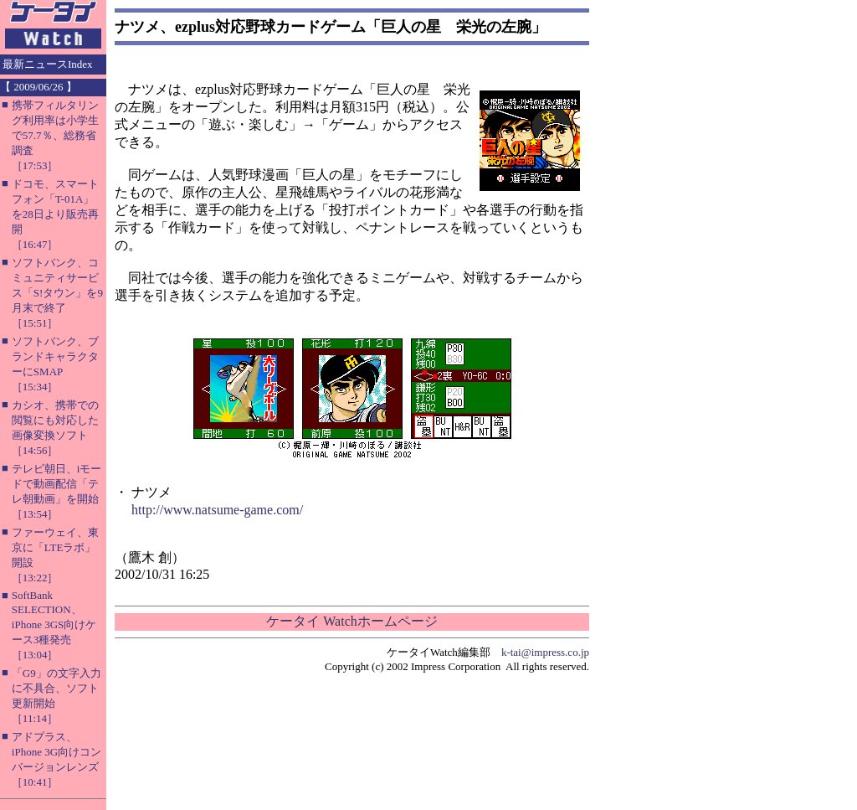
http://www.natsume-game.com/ (217, 510)
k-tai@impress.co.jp (545, 652)
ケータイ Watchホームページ (351, 621)
